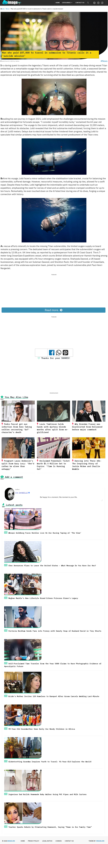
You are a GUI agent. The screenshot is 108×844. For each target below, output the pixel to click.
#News (104, 61)
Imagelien (11, 841)
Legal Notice (47, 841)
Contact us (79, 3)
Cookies (58, 841)
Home (58, 3)
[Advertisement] (54, 290)
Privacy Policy (33, 841)
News (7, 9)
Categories (66, 3)
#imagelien (100, 841)
